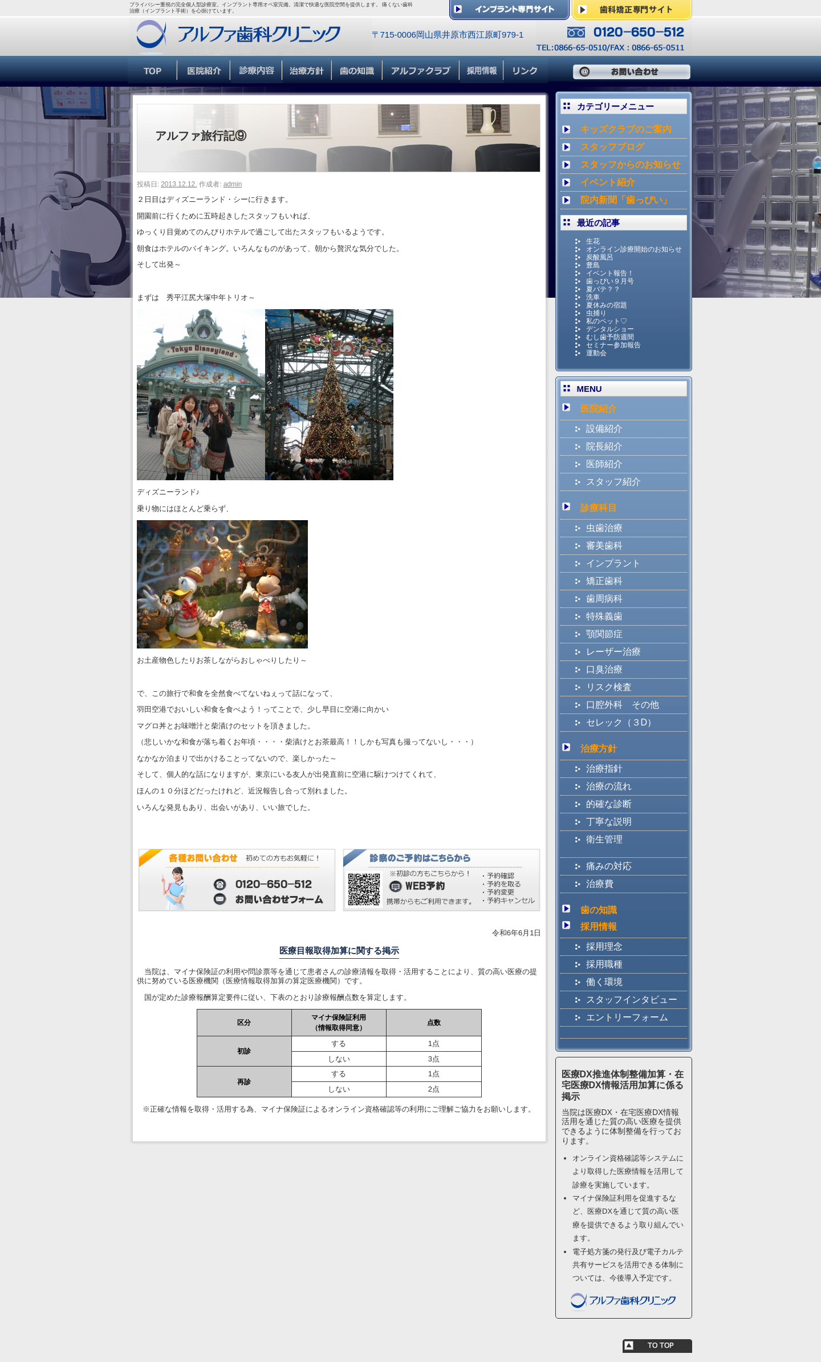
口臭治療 (604, 669)
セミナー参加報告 (613, 345)
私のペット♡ (606, 321)
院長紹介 (604, 446)
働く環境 (604, 982)
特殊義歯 (604, 616)
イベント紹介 (607, 182)
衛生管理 (604, 839)
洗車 (593, 297)
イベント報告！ (610, 273)
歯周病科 (604, 598)
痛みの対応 (609, 866)
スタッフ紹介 (613, 482)
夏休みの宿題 (606, 305)
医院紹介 (598, 409)
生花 (593, 241)
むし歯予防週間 (610, 337)
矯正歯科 (604, 581)
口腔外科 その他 (622, 705)
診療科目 (598, 508)
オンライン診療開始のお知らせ (634, 249)
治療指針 (604, 768)
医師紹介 (604, 464)
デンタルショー (610, 329)
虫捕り (596, 313)
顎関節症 (604, 634)
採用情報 (598, 926)
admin (232, 184)
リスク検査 (609, 687)
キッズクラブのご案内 (626, 129)
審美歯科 (604, 545)
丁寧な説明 (609, 821)
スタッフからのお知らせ (630, 164)
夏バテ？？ (603, 289)
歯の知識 (598, 910)
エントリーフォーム (627, 1017)
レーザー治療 (613, 651)
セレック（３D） (621, 722)
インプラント (613, 563)
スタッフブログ (612, 147)
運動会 (596, 353)
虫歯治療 (604, 528)
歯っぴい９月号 (610, 281)
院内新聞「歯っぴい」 (626, 200)
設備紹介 (604, 428)
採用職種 (604, 964)
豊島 (593, 265)
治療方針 (598, 748)
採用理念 (604, 946)
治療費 (599, 884)
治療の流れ (609, 786)
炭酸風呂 (599, 257)
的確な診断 (609, 804)
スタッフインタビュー (631, 999)
